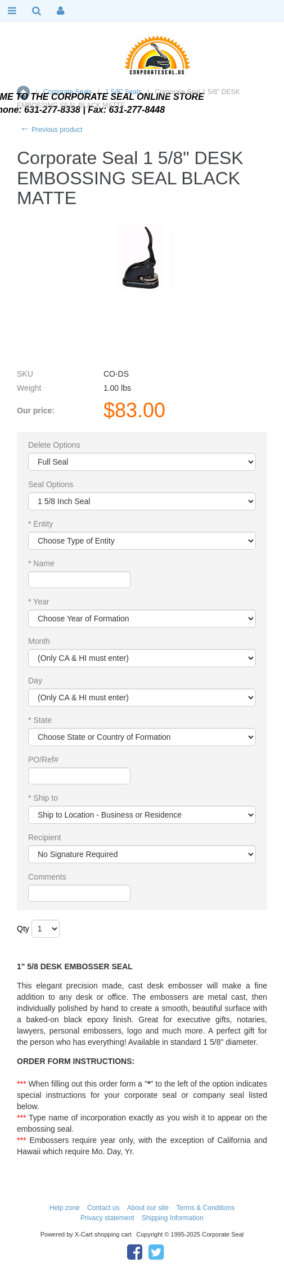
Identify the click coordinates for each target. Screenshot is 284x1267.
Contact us (103, 1208)
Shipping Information (173, 1218)
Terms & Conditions (205, 1208)
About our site (148, 1208)
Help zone (64, 1208)
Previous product (51, 130)
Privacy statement (107, 1218)
